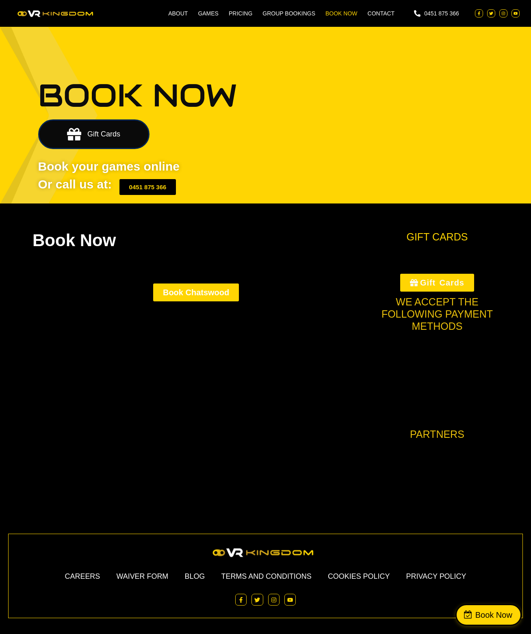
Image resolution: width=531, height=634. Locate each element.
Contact (381, 13)
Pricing (240, 13)
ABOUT (178, 13)
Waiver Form (142, 576)
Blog (194, 576)
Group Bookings (288, 13)
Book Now (495, 614)
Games (208, 13)
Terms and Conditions (266, 576)
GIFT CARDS (437, 236)
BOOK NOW (341, 13)
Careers (82, 576)
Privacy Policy (436, 576)
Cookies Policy (359, 576)
